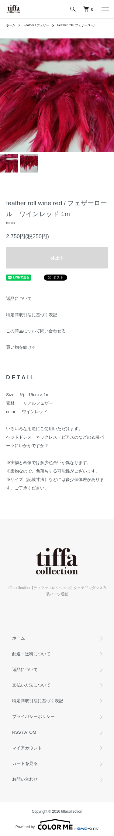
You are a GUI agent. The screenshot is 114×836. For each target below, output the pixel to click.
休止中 (57, 257)
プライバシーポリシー (33, 716)
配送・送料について (31, 653)
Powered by (57, 824)
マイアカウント (27, 747)
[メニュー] (105, 9)
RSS (16, 732)
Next (107, 95)
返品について (19, 298)
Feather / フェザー (36, 25)
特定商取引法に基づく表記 (31, 314)
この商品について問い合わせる (36, 330)
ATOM (30, 732)
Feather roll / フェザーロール (76, 25)
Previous (7, 95)
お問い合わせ (25, 779)
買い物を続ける (21, 347)
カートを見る (25, 763)
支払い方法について (31, 685)
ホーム (10, 25)
